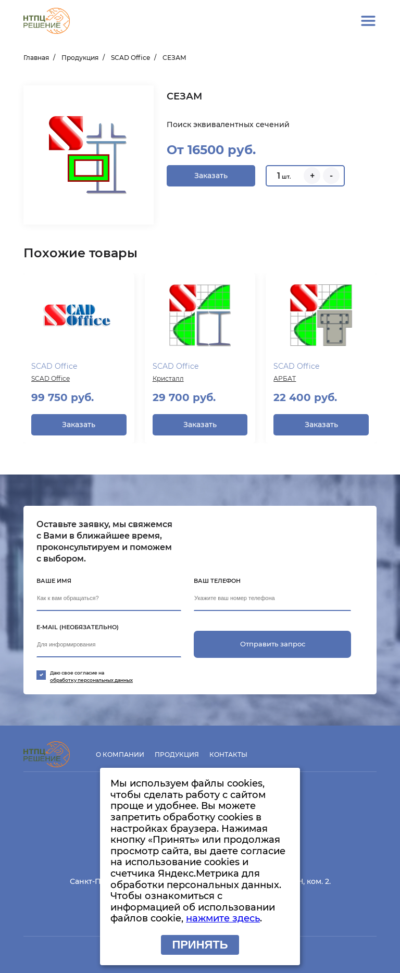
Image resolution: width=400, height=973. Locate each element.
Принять (200, 944)
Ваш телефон (217, 580)
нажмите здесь (223, 918)
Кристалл (168, 378)
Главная (36, 57)
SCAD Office (130, 57)
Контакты (228, 754)
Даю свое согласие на (203, 677)
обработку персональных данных (91, 680)
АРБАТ (284, 378)
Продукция (79, 57)
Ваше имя (53, 580)
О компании (120, 754)
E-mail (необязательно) (77, 627)
